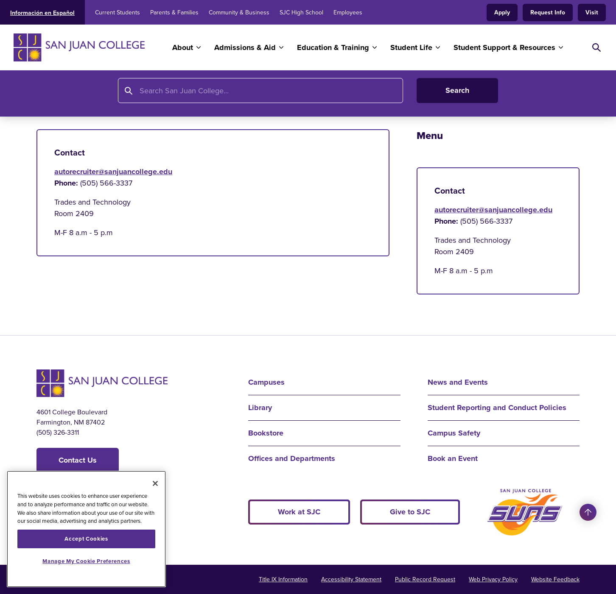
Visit (591, 12)
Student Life (411, 47)
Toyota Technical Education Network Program (305, 96)
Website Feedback (555, 579)
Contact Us (78, 460)
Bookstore (265, 433)
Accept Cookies (86, 539)
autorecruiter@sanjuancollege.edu (113, 171)
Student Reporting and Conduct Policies (497, 407)
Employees (347, 12)
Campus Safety (454, 433)
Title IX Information (283, 579)
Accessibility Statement (351, 579)
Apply (502, 12)
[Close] (155, 483)
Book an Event (453, 458)
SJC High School (301, 12)
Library (260, 407)
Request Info (547, 12)
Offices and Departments (291, 458)
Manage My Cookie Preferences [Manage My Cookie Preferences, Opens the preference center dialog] (86, 561)
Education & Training (333, 47)
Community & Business (239, 12)
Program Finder (186, 96)
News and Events (458, 382)
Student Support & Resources (504, 47)
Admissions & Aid (245, 47)
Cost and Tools (422, 96)
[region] (86, 529)
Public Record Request (425, 579)
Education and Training (107, 96)
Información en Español (42, 12)
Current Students (117, 12)
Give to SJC (410, 511)
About (182, 47)
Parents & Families (174, 12)
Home (47, 96)
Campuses (266, 382)
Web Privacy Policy (493, 579)
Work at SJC (299, 511)
